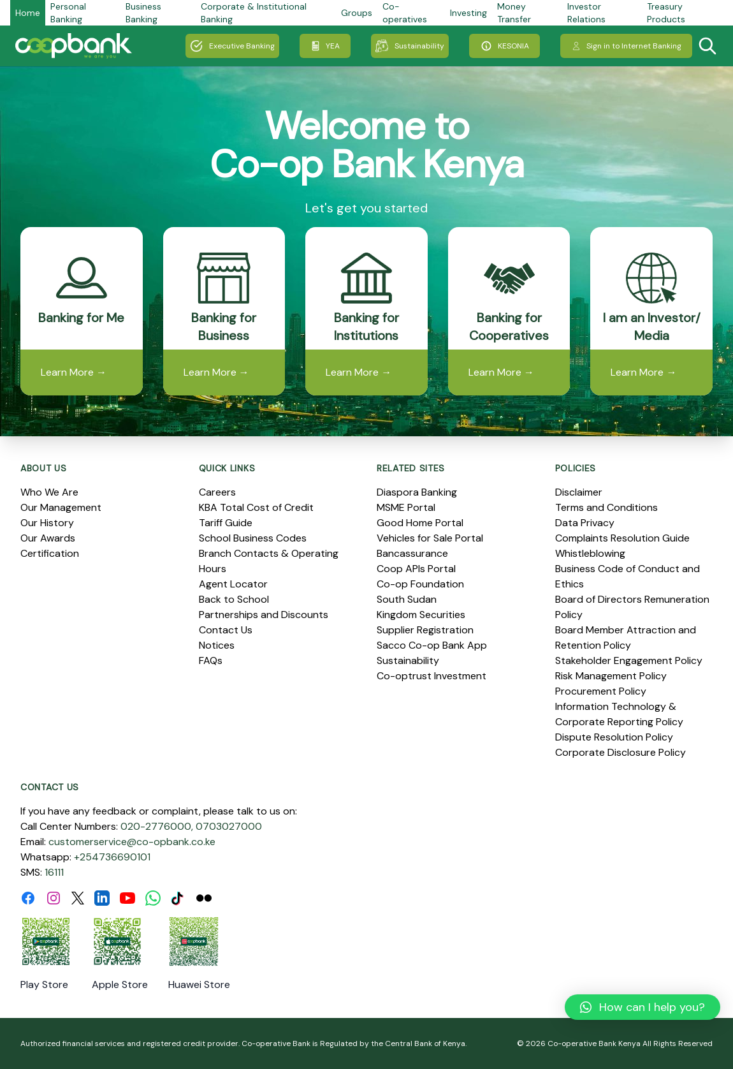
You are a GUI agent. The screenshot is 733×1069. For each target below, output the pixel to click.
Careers (217, 492)
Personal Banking (68, 13)
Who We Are (49, 492)
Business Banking (143, 13)
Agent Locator (233, 584)
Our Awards (47, 538)
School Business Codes (253, 538)
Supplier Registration (425, 630)
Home (27, 12)
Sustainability (409, 46)
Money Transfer (514, 13)
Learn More (73, 372)
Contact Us (225, 630)
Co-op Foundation (420, 584)
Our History (47, 522)
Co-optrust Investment (431, 675)
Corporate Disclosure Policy (620, 752)
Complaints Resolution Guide (622, 538)
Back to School (234, 599)
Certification (49, 553)
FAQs (210, 660)
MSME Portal (406, 507)
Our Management (60, 507)
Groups (356, 12)
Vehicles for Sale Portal (430, 538)
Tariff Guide (225, 522)
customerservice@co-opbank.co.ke (131, 841)
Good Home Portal (420, 522)
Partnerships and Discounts (263, 614)
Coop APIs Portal (416, 568)
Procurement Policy (600, 691)
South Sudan (407, 599)
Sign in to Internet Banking (626, 46)
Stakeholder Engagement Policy (628, 660)
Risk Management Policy (611, 675)
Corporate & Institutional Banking (254, 13)
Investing (468, 12)
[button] (642, 1007)
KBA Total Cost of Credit (256, 507)
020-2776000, (156, 826)
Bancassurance (412, 553)
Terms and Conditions (606, 507)
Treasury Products (666, 13)
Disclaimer (578, 492)
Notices (217, 645)
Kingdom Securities (421, 614)
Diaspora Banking (417, 492)
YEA (325, 46)
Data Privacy (584, 522)
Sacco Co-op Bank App (432, 645)
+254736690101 (112, 857)
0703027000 (229, 826)
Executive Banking (232, 46)
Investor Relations (586, 13)
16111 (54, 872)
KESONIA (504, 46)
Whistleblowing (590, 553)
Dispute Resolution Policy (614, 737)
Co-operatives (404, 13)
